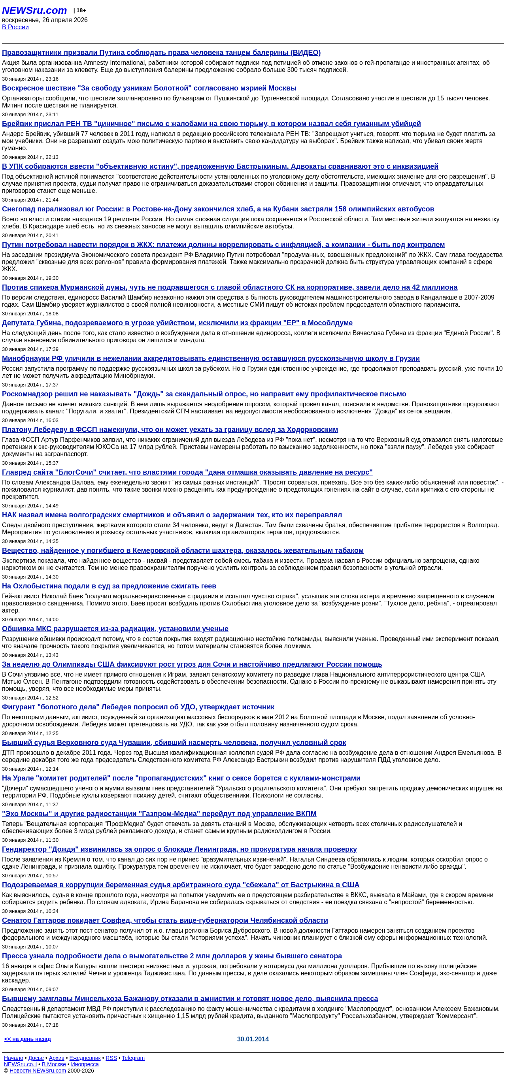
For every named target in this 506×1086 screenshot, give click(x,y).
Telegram (133, 1058)
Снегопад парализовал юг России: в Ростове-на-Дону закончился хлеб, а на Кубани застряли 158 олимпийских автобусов (218, 209)
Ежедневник (85, 1058)
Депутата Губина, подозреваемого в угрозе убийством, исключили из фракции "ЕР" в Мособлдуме (177, 323)
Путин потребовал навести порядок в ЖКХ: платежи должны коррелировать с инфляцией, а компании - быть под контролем (223, 245)
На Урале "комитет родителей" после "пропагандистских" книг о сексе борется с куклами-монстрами (181, 778)
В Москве (54, 1064)
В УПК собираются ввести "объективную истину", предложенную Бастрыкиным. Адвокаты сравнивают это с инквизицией (220, 166)
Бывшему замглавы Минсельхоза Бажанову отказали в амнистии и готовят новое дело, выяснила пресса (190, 999)
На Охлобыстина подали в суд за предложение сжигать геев (109, 586)
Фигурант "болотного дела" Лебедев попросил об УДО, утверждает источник (138, 707)
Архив (56, 1058)
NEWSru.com (34, 10)
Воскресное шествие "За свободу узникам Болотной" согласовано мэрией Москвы (149, 88)
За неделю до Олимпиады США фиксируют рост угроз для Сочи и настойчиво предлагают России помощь (192, 664)
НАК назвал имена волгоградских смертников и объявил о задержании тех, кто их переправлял (172, 515)
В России (15, 27)
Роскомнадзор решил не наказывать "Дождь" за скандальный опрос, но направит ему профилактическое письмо (204, 394)
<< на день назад (27, 1039)
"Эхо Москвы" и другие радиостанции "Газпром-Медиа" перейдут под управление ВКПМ (159, 814)
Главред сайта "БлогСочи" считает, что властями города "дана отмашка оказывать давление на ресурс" (187, 472)
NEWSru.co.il (20, 1064)
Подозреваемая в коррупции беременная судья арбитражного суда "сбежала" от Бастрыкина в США (180, 885)
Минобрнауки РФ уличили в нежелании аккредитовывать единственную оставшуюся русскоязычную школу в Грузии (211, 358)
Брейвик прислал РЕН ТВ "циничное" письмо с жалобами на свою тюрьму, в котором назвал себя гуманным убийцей (211, 124)
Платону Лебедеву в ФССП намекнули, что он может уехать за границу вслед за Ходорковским (170, 430)
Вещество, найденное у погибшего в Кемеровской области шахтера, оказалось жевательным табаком (183, 550)
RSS (111, 1058)
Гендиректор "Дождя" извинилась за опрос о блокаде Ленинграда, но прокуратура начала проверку (179, 849)
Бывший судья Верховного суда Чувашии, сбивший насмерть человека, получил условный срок (174, 743)
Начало (13, 1058)
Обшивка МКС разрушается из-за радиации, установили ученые (115, 629)
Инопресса (85, 1064)
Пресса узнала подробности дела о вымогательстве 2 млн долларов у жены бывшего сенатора (172, 956)
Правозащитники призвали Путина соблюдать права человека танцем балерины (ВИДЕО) (161, 53)
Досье (36, 1058)
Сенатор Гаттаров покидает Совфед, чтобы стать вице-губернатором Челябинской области (165, 920)
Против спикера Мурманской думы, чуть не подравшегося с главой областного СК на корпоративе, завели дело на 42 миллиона (229, 287)
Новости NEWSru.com (37, 1070)
